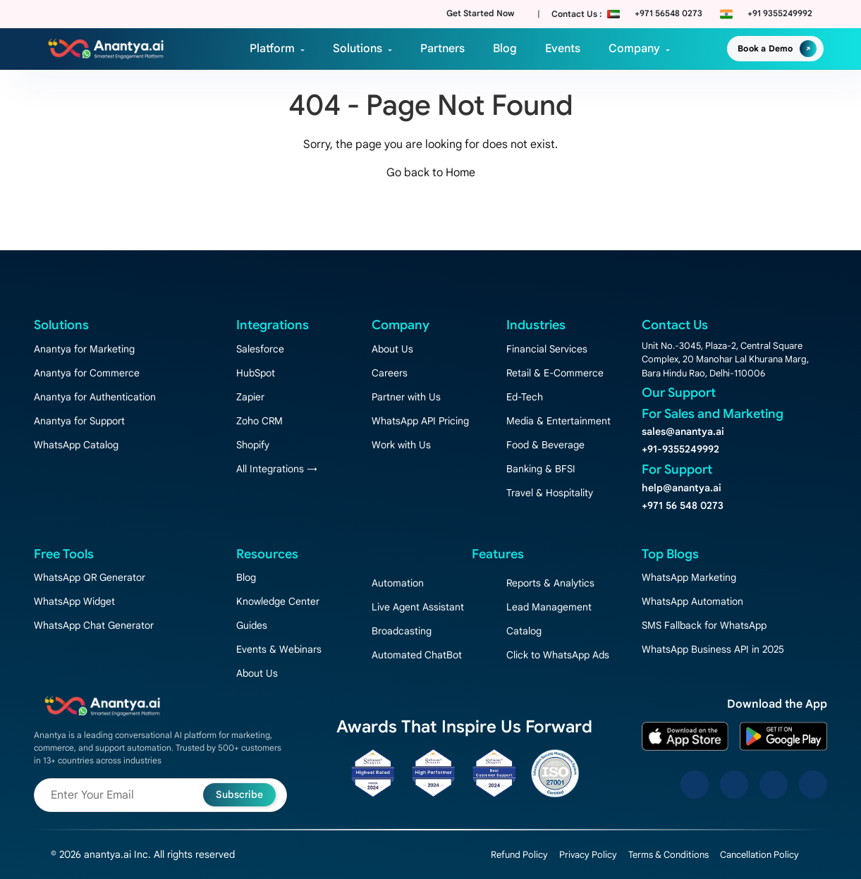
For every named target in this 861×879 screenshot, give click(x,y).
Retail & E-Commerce (555, 373)
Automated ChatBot (417, 655)
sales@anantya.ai (683, 431)
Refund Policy (519, 855)
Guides (251, 625)
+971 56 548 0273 (682, 505)
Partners (442, 49)
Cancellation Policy (759, 855)
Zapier (250, 397)
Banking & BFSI (540, 468)
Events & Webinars (279, 649)
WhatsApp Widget (74, 601)
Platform (272, 49)
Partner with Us (406, 397)
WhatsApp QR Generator (89, 577)
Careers (390, 373)
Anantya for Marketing (84, 349)
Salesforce (260, 349)
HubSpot (255, 373)
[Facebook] (694, 784)
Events (562, 49)
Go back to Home (430, 173)
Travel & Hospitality (549, 492)
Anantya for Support (79, 420)
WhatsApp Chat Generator (94, 625)
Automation (398, 583)
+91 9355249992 (779, 13)
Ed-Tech (524, 397)
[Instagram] (734, 784)
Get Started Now (480, 13)
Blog (505, 49)
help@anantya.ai (681, 487)
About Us (392, 349)
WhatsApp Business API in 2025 (713, 649)
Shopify (252, 444)
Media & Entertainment (558, 420)
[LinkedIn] (773, 784)
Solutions (357, 49)
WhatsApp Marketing (689, 577)
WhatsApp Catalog (76, 444)
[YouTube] (813, 784)
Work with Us (401, 444)
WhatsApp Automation (692, 601)
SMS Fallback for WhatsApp (704, 625)
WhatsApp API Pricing (420, 420)
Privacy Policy (588, 855)
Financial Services (546, 349)
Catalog (524, 631)
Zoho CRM (259, 420)
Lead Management (549, 607)
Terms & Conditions (668, 855)
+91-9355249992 (680, 449)
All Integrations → (276, 468)
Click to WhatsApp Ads (557, 655)
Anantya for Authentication (95, 397)
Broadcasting (402, 631)
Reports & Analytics (550, 583)
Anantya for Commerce (87, 373)
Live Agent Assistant (418, 607)
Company (634, 49)
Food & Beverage (545, 444)
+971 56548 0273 (668, 13)
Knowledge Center (277, 601)
